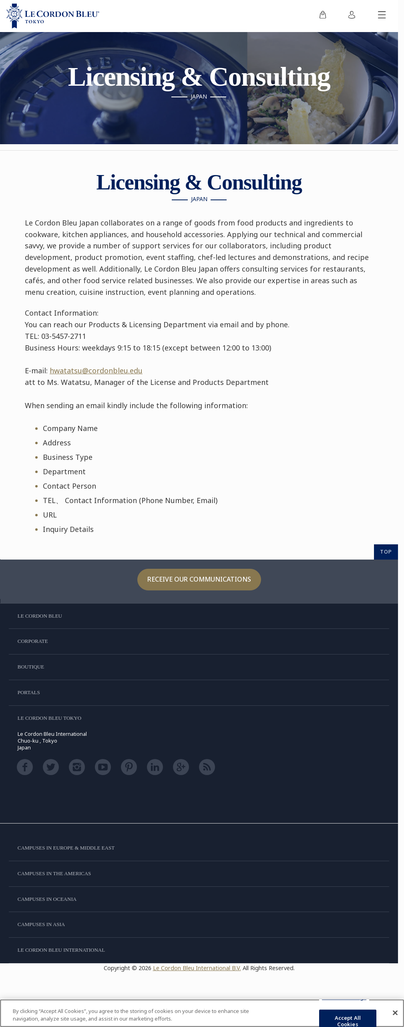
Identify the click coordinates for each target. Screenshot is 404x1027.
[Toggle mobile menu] (382, 16)
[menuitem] (322, 16)
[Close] (395, 1013)
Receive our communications (199, 579)
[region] (202, 1013)
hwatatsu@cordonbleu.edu (96, 370)
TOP (386, 551)
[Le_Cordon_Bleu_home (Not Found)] (53, 16)
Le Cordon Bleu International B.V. (197, 968)
